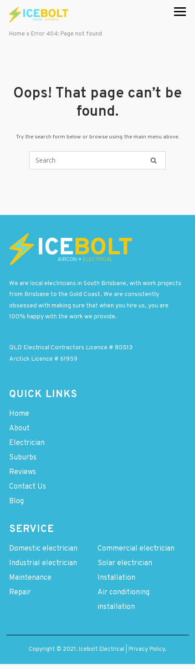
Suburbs (22, 457)
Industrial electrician (43, 563)
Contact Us (27, 486)
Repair (20, 592)
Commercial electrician (136, 548)
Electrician (27, 443)
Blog (16, 501)
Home (17, 34)
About (19, 428)
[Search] (153, 160)
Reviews (22, 472)
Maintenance (30, 577)
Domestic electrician (43, 548)
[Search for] (97, 160)
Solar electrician (125, 563)
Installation (116, 577)
